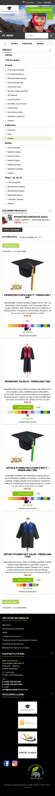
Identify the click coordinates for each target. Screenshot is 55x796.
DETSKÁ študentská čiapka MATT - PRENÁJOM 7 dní (27, 469)
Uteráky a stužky (15, 168)
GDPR (4, 632)
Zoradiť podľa (9, 236)
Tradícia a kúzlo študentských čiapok (19, 640)
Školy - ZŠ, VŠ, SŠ (13, 177)
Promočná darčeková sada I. (31, 216)
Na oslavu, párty (15, 112)
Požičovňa (10, 125)
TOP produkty (12, 60)
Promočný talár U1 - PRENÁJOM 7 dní (27, 381)
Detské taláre (13, 156)
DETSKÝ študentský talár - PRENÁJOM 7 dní (27, 555)
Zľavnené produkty (14, 210)
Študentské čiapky (16, 186)
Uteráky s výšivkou (16, 116)
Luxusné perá (13, 99)
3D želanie (12, 95)
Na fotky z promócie (17, 103)
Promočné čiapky (15, 69)
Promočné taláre (15, 74)
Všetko (8, 55)
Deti (9, 134)
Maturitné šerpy (14, 195)
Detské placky (14, 164)
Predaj (8, 65)
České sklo (12, 108)
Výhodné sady (14, 86)
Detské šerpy (13, 160)
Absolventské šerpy (16, 78)
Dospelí (11, 130)
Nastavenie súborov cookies (15, 647)
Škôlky (8, 143)
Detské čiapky (14, 152)
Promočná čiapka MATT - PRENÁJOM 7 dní (27, 296)
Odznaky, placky (15, 82)
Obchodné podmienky (13, 628)
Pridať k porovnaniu (28, 335)
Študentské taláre (15, 190)
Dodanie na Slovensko (13, 644)
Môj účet (6, 625)
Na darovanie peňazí (17, 91)
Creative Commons (11, 636)
